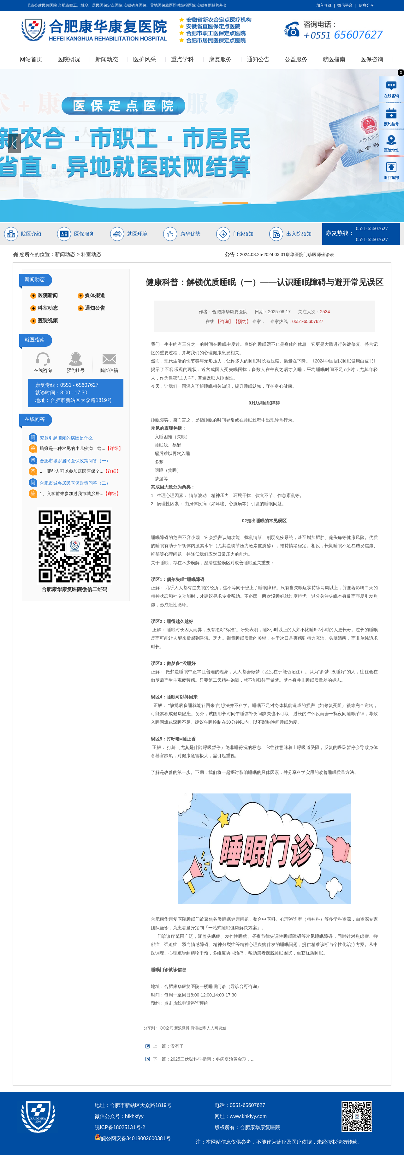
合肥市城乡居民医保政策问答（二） (75, 483)
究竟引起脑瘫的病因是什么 (66, 437)
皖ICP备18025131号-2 (120, 1127)
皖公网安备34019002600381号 (133, 1138)
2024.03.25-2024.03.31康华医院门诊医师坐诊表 (287, 254)
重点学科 (182, 59)
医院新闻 (48, 295)
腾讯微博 (198, 1028)
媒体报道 (95, 295)
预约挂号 (391, 116)
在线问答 (35, 419)
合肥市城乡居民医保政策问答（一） (75, 460)
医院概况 (68, 59)
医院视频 (48, 320)
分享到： (151, 1028)
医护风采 (144, 59)
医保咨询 (371, 59)
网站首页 (31, 59)
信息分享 (366, 5)
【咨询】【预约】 (233, 321)
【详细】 (114, 448)
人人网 (212, 1028)
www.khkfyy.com (248, 1116)
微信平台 (345, 5)
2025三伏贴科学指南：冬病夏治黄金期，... (212, 1059)
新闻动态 (106, 59)
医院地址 (391, 143)
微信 (223, 1028)
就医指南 (334, 59)
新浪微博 (181, 1028)
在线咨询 (391, 89)
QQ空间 (166, 1028)
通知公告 (258, 59)
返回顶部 (391, 170)
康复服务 (220, 59)
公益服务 (296, 59)
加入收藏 (323, 5)
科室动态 (91, 254)
